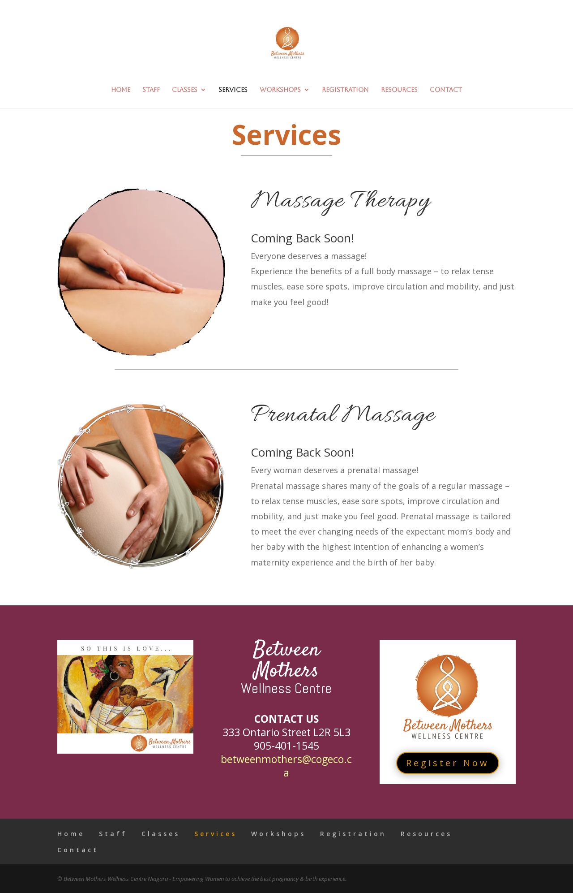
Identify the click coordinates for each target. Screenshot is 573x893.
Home (120, 89)
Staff (151, 89)
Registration (345, 89)
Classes (184, 89)
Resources (399, 89)
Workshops (280, 89)
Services (233, 89)
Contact (446, 89)
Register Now (447, 763)
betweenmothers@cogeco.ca (286, 766)
